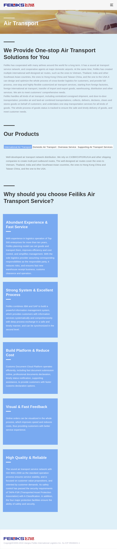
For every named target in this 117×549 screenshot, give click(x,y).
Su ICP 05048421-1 (71, 543)
